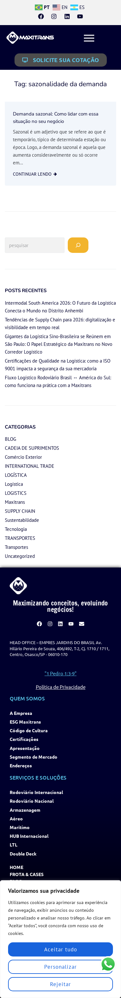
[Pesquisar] (78, 245)
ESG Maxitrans (25, 722)
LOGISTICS (15, 493)
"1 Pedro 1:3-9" (60, 673)
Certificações (24, 739)
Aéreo (16, 818)
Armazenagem (25, 810)
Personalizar (60, 966)
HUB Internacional (29, 836)
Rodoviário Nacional (32, 801)
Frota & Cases (27, 874)
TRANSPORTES (20, 538)
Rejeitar (60, 984)
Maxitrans (15, 502)
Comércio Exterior (23, 457)
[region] (60, 939)
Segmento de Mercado (33, 757)
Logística (14, 484)
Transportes (16, 547)
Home (16, 867)
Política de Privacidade (61, 687)
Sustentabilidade (22, 520)
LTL (13, 844)
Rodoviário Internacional (36, 792)
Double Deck (23, 853)
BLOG (10, 439)
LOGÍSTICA (16, 475)
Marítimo (20, 827)
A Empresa (21, 713)
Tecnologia (16, 529)
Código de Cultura (29, 730)
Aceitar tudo (60, 949)
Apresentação (25, 748)
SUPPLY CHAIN (20, 511)
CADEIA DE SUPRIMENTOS (32, 448)
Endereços (21, 765)
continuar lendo (32, 174)
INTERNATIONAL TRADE (29, 466)
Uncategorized (20, 556)
